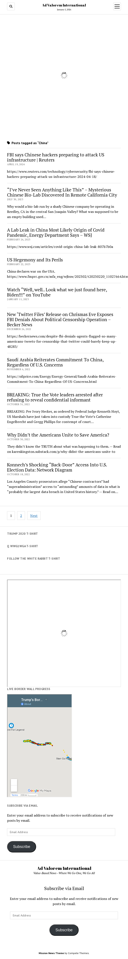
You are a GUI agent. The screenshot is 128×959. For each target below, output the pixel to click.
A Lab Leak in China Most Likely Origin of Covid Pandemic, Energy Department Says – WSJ (55, 232)
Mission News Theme (51, 953)
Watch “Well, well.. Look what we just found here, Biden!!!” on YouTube (57, 292)
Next (34, 515)
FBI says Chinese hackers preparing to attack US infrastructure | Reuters (55, 157)
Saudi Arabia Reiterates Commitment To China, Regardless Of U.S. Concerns (55, 362)
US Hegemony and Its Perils (35, 260)
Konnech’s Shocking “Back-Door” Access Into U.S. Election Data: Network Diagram (57, 467)
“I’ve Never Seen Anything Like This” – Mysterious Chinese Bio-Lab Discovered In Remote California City (62, 192)
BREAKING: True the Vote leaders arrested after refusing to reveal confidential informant (55, 397)
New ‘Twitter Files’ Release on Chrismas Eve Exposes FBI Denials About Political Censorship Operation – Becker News (60, 319)
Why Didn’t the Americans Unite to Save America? (58, 435)
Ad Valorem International (64, 5)
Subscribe (21, 846)
